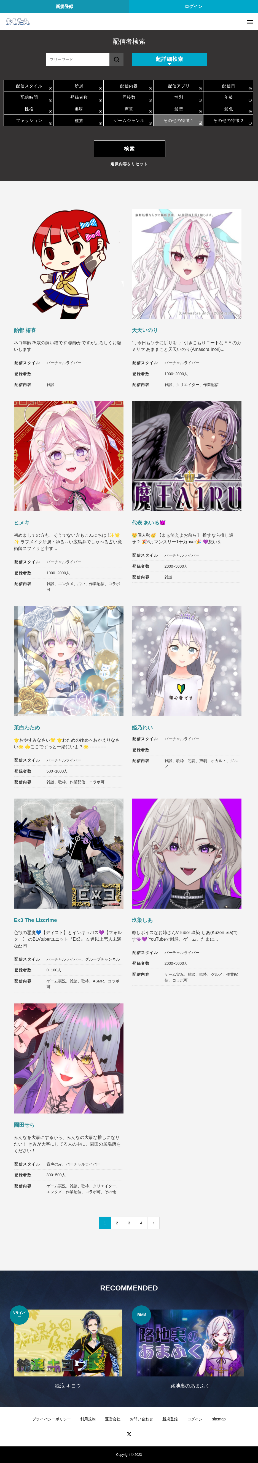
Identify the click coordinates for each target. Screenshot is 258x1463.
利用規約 (88, 1419)
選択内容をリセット (129, 164)
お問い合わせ (141, 1419)
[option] (68, 1350)
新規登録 (64, 6)
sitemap (218, 1419)
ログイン (193, 6)
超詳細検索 (169, 59)
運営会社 (112, 1419)
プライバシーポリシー (51, 1419)
